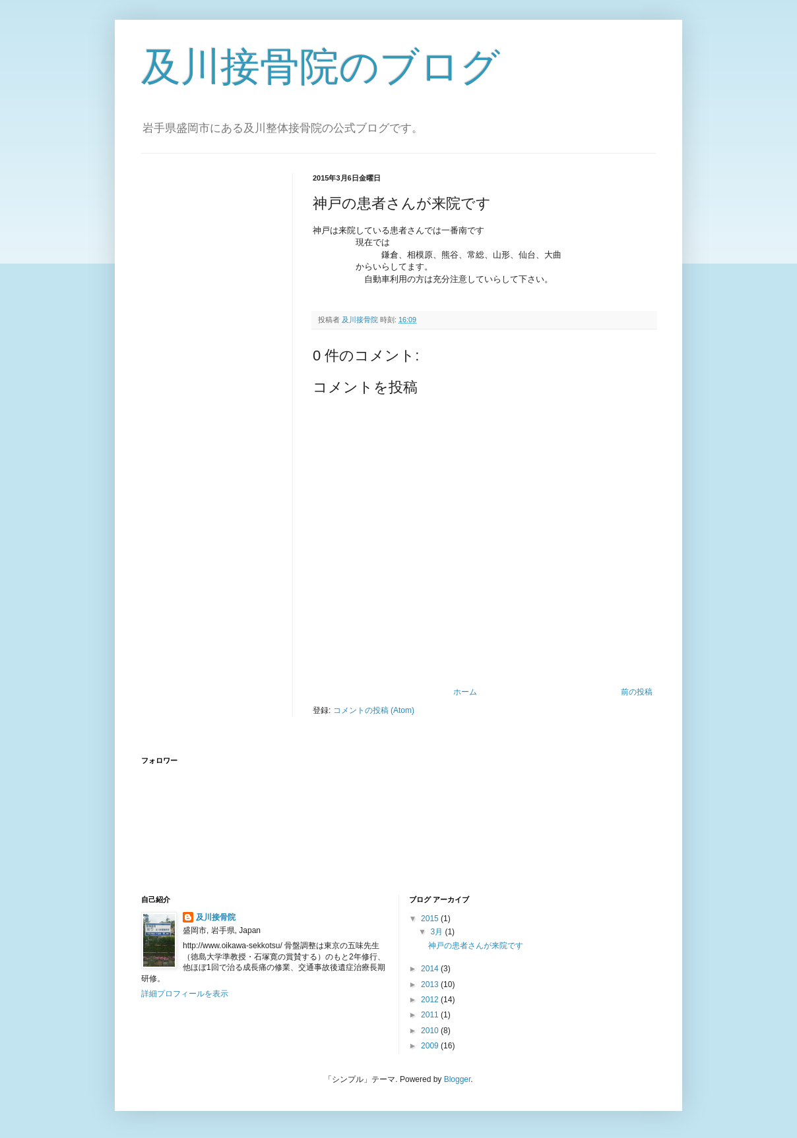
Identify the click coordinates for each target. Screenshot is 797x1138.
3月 (437, 931)
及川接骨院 (216, 917)
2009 (431, 1045)
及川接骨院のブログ (320, 67)
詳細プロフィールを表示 (184, 993)
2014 (431, 968)
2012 (431, 999)
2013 (431, 984)
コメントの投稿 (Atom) (373, 710)
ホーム (465, 692)
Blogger (457, 1079)
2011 (431, 1014)
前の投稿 (637, 692)
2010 (431, 1030)
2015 (431, 918)
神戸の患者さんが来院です (475, 945)
